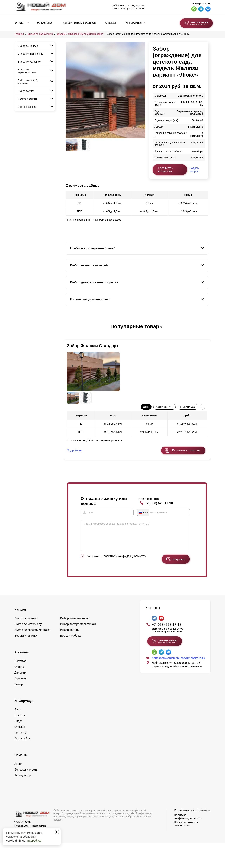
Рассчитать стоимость (165, 170)
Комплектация (187, 406)
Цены (146, 406)
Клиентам (21, 657)
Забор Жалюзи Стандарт (92, 345)
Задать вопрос (194, 170)
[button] (67, 330)
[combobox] (143, 512)
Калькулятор (45, 23)
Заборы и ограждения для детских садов (80, 34)
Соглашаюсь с (116, 561)
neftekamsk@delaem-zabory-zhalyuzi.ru (178, 662)
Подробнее (34, 840)
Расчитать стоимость (186, 450)
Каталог (20, 23)
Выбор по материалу (30, 61)
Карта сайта (22, 743)
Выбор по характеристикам (27, 71)
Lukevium (204, 815)
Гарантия (20, 683)
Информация (134, 23)
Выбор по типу (26, 91)
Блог (17, 714)
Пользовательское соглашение (186, 829)
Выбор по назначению (40, 34)
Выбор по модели (28, 45)
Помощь (20, 760)
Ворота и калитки (28, 99)
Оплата (19, 671)
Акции (18, 768)
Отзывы (110, 23)
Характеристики (164, 406)
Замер (18, 689)
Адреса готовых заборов (79, 23)
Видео (18, 726)
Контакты (20, 737)
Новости (19, 720)
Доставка (20, 666)
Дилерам (20, 677)
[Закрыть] (57, 832)
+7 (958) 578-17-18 (200, 3)
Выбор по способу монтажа (28, 82)
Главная (19, 34)
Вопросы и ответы (26, 774)
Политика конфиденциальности (188, 822)
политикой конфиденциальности (125, 561)
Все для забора (27, 106)
